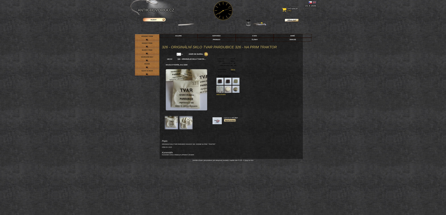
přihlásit (291, 20)
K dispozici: (221, 59)
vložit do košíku (196, 54)
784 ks (233, 69)
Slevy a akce (147, 71)
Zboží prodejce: (222, 69)
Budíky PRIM (147, 50)
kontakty (225, 160)
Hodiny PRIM (147, 43)
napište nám (234, 160)
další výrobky (221, 94)
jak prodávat (208, 160)
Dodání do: (221, 61)
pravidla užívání (198, 160)
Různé (147, 64)
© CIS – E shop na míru (245, 160)
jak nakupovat (217, 160)
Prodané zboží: (222, 72)
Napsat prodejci (230, 120)
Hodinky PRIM (147, 36)
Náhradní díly (147, 57)
